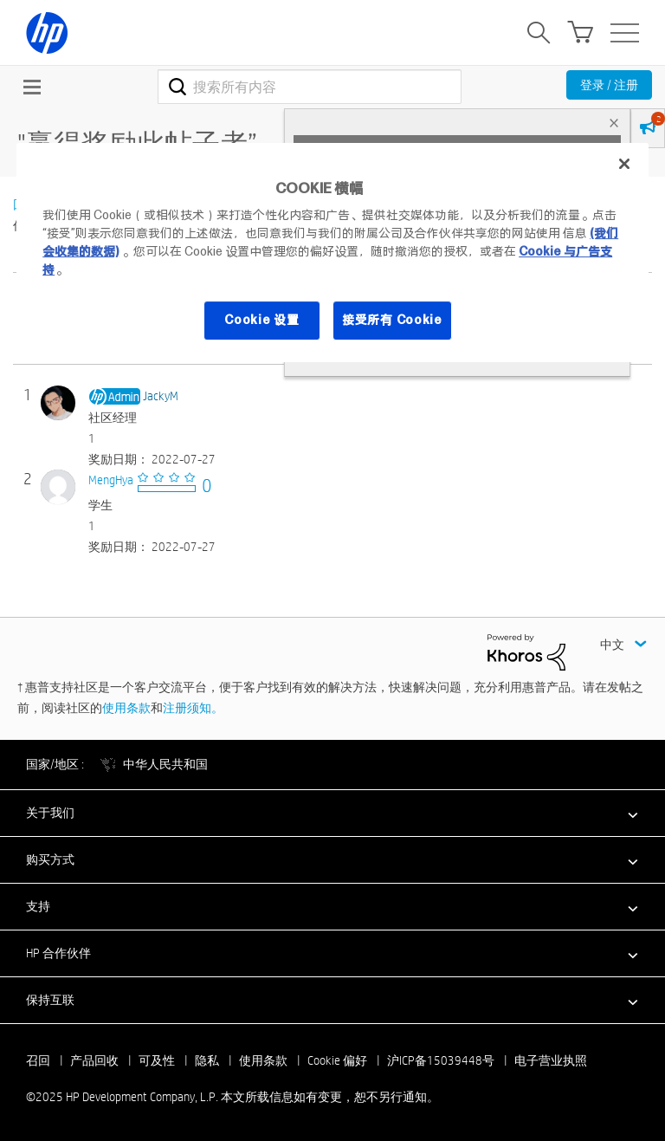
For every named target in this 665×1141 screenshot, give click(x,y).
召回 (38, 1060)
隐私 (207, 1060)
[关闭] (624, 164)
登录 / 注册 (609, 85)
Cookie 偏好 (337, 1060)
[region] (332, 252)
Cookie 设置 (261, 319)
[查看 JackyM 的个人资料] (160, 396)
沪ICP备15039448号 (440, 1060)
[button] (332, 812)
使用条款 (126, 708)
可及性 (157, 1060)
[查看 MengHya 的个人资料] (110, 480)
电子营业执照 (550, 1060)
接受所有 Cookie (392, 319)
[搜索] (310, 86)
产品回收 (94, 1060)
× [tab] (614, 123)
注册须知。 (193, 708)
